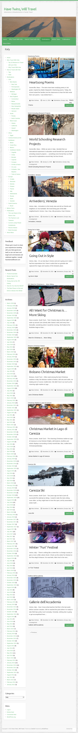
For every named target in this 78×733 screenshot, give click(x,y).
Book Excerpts (12, 230)
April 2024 (10, 349)
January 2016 (11, 575)
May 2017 (10, 536)
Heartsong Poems (41, 82)
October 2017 (11, 524)
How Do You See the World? (15, 286)
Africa (10, 133)
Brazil (11, 206)
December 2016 (11, 548)
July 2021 (9, 415)
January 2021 (11, 429)
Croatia (12, 179)
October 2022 (11, 383)
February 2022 (11, 400)
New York (14, 84)
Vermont (13, 111)
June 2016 (10, 563)
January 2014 (11, 633)
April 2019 (10, 480)
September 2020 (12, 439)
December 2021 (11, 405)
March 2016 (10, 570)
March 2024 (10, 352)
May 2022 (10, 395)
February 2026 (11, 305)
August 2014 (10, 616)
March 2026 (10, 303)
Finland (12, 186)
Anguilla (13, 152)
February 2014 (11, 631)
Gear (9, 74)
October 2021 (11, 407)
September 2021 (12, 410)
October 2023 (11, 364)
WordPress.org (11, 717)
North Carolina (15, 118)
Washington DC (16, 89)
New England (14, 96)
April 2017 (10, 539)
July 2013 (9, 648)
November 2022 (11, 381)
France (12, 189)
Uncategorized (33, 164)
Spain (11, 198)
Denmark (12, 181)
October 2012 (11, 670)
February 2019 (11, 485)
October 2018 (11, 495)
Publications (66, 39)
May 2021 (10, 420)
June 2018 (10, 505)
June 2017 (10, 534)
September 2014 (12, 614)
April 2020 (10, 451)
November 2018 (11, 492)
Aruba (13, 155)
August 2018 (10, 500)
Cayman (13, 159)
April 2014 (10, 626)
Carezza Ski (36, 490)
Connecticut (14, 99)
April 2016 (10, 568)
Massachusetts (15, 104)
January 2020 (11, 458)
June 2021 (10, 417)
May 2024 (10, 347)
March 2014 (10, 628)
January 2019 (11, 488)
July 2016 (9, 560)
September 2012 (12, 672)
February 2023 (11, 378)
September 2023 (12, 366)
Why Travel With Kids (16, 39)
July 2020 (9, 444)
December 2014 (11, 607)
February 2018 (11, 514)
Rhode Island (15, 108)
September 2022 (12, 386)
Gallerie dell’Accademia (45, 602)
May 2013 (10, 653)
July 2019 (9, 473)
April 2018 (10, 509)
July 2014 (9, 619)
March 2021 (10, 424)
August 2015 (10, 587)
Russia (12, 196)
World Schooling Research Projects (47, 141)
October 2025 (11, 315)
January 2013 (11, 662)
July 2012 (9, 677)
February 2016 (11, 573)
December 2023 (11, 359)
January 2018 (11, 517)
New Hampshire (16, 106)
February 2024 (11, 354)
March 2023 (10, 376)
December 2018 (11, 490)
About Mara (6, 43)
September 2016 (12, 556)
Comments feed (11, 714)
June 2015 (10, 592)
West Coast (13, 121)
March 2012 (10, 679)
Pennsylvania (15, 87)
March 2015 (10, 599)
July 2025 (9, 322)
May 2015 (10, 594)
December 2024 (11, 330)
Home (5, 39)
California (14, 125)
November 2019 (11, 463)
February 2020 (11, 456)
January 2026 (11, 308)
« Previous (33, 632)
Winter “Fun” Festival (43, 547)
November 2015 (11, 580)
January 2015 (11, 604)
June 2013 (10, 650)
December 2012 (11, 665)
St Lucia (13, 167)
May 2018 (10, 507)
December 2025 (11, 310)
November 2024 (11, 332)
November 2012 (11, 667)
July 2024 (9, 342)
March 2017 (10, 541)
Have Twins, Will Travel (20, 9)
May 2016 (10, 565)
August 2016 (10, 558)
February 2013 (11, 660)
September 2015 (12, 585)
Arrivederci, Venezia (43, 201)
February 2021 (11, 427)
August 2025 (10, 320)
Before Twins (56, 39)
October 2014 (11, 611)
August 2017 (10, 529)
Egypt (11, 135)
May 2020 (10, 449)
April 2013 (10, 655)
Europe (63, 100)
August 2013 (10, 645)
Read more (69, 105)
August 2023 (10, 369)
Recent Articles (12, 227)
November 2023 (11, 361)
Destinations (46, 39)
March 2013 (10, 658)
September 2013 (12, 643)
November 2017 (11, 522)
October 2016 (11, 553)
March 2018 (10, 512)
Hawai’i (13, 128)
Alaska (13, 123)
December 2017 (11, 519)
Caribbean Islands (15, 150)
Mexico (12, 147)
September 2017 (12, 526)
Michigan (14, 94)
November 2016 (11, 551)
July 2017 (9, 531)
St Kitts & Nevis (16, 164)
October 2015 (11, 582)
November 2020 (11, 434)
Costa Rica (13, 145)
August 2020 (10, 441)
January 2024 (11, 356)
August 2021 (10, 412)
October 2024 (11, 335)
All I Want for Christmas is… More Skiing (48, 312)
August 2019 (10, 471)
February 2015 (11, 602)
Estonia (12, 184)
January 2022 (11, 403)
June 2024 (10, 344)
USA (9, 79)
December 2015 (11, 577)
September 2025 (12, 318)
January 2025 (11, 327)
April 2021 (10, 422)
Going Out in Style (41, 256)
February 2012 (11, 682)
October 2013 (11, 641)
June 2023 (10, 373)
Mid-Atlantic (13, 82)
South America (12, 203)
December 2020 (11, 432)
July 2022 (9, 390)
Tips (9, 72)
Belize (11, 142)
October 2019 (11, 466)
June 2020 (10, 446)
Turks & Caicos (15, 174)
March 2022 (10, 398)
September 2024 (12, 337)
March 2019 (10, 483)
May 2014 (10, 624)
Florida (13, 116)
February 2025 (11, 325)
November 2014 (11, 609)
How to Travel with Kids (32, 39)
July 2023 (9, 371)
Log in (8, 709)
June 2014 (10, 621)
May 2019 (10, 478)
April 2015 (10, 597)
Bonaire (13, 157)
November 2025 (11, 313)
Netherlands (13, 193)
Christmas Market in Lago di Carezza (48, 431)
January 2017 (11, 546)
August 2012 (10, 675)
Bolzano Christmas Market (47, 372)
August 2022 (10, 388)
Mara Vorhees (35, 100)
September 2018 (12, 497)
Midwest (12, 91)
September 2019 (12, 468)
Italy (67, 100)
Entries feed (10, 712)
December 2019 (11, 461)
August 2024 (10, 339)
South (11, 113)
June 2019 (10, 475)
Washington (14, 130)
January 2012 (11, 684)
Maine (13, 101)
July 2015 (9, 590)
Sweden (12, 201)
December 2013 (11, 636)
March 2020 (10, 454)
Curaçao (13, 162)
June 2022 (10, 393)
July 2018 (9, 502)
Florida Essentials (12, 273)
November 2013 (11, 638)
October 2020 (11, 437)
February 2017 (11, 543)
